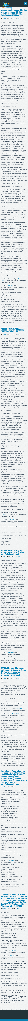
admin (18, 18)
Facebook (11, 652)
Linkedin (11, 285)
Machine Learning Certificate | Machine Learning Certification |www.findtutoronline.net (12, 552)
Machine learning (13, 713)
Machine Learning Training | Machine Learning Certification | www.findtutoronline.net (13, 330)
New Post (4, 18)
